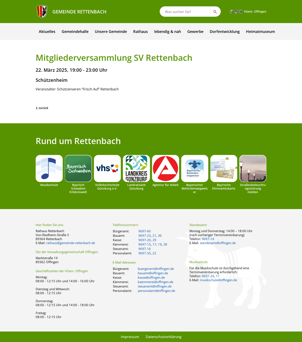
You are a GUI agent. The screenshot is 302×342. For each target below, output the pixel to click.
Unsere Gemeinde (111, 31)
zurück (43, 108)
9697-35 (144, 253)
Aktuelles (47, 31)
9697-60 (144, 231)
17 (154, 244)
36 (160, 235)
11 (218, 276)
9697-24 (208, 276)
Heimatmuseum (260, 31)
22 (154, 253)
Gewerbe (195, 31)
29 (154, 240)
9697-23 (144, 235)
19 (160, 244)
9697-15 (144, 244)
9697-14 (208, 239)
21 (154, 235)
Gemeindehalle (75, 31)
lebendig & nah (167, 31)
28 (165, 244)
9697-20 (144, 240)
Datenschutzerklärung (163, 336)
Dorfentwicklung (225, 31)
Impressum (130, 336)
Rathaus (140, 31)
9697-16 (144, 249)
